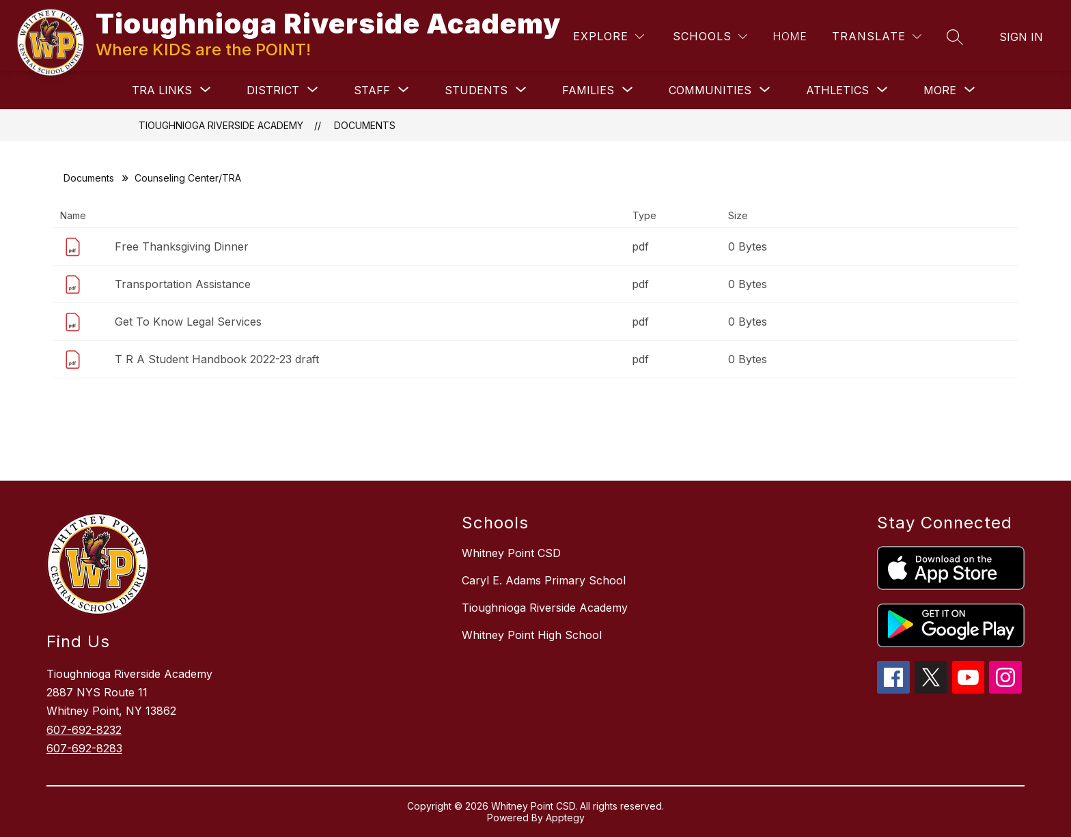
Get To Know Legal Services (188, 321)
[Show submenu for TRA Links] (162, 90)
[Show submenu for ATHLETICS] (837, 90)
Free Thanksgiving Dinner (182, 246)
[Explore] (609, 36)
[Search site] (955, 37)
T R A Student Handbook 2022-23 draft (217, 359)
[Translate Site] (877, 36)
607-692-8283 (84, 748)
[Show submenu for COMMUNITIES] (710, 90)
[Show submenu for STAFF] (372, 90)
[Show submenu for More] (939, 90)
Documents (364, 125)
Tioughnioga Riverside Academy (221, 125)
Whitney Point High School (532, 635)
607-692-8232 (84, 730)
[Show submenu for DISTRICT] (273, 90)
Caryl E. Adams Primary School (544, 580)
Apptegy (565, 817)
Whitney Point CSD (511, 553)
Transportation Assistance (183, 284)
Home (790, 36)
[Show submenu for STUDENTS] (476, 90)
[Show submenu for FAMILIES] (588, 90)
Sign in (1021, 37)
